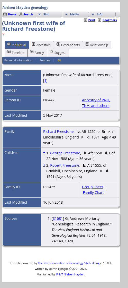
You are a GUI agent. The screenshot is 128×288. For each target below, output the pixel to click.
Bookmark (110, 20)
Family (37, 52)
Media (74, 14)
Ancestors (41, 44)
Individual (16, 44)
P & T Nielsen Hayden (70, 274)
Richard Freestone (58, 131)
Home (12, 14)
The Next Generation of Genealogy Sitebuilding (68, 263)
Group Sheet (92, 186)
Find (46, 14)
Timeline (15, 52)
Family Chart (93, 192)
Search (28, 14)
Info (100, 14)
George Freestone (65, 153)
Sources (45, 60)
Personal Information (18, 60)
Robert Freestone (64, 165)
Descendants (68, 44)
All (59, 60)
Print (91, 20)
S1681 (58, 218)
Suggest (58, 52)
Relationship (97, 44)
